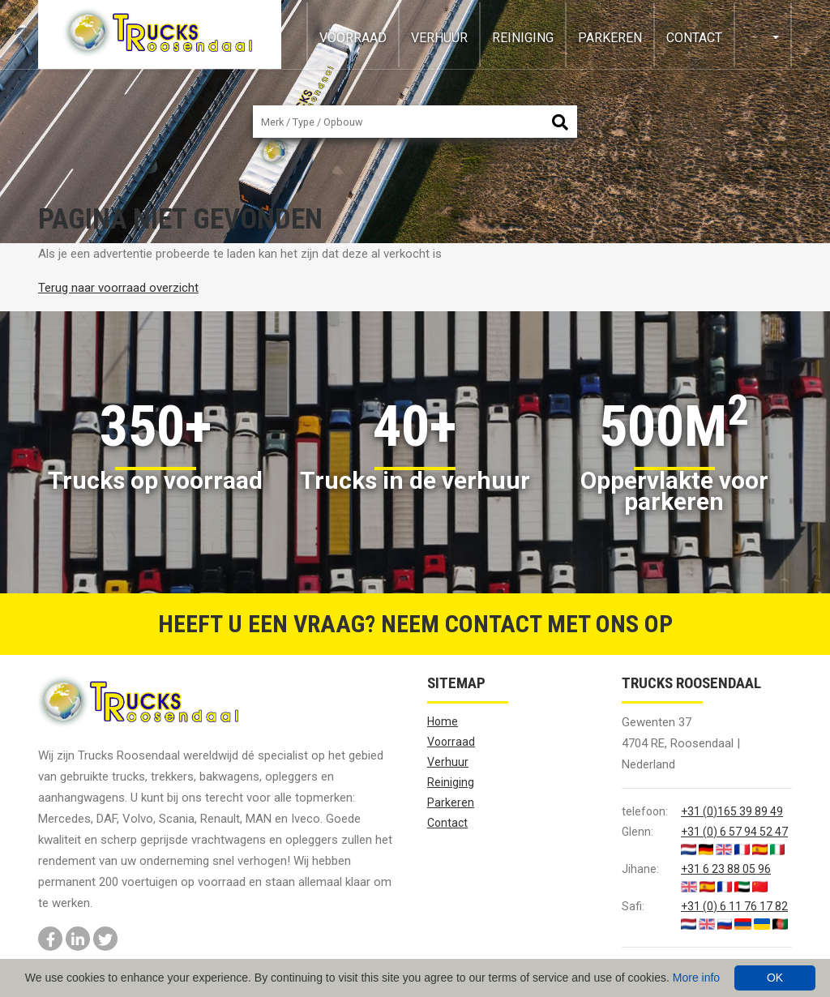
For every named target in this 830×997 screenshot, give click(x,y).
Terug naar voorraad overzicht (118, 287)
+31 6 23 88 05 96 (726, 868)
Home (442, 721)
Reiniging (523, 37)
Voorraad (353, 37)
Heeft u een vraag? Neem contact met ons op (415, 624)
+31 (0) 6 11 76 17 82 (734, 906)
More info (696, 977)
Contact (694, 37)
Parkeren (610, 37)
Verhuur (439, 37)
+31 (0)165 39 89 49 (732, 811)
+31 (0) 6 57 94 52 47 (734, 831)
